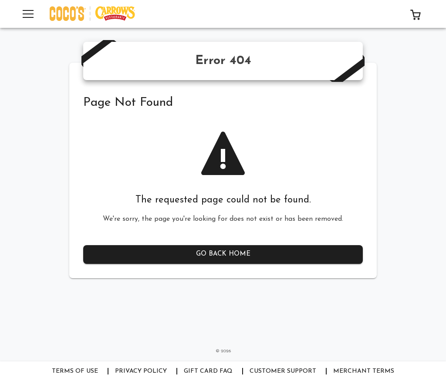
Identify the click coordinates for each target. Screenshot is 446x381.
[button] (415, 13)
